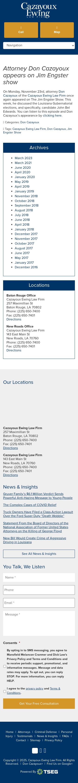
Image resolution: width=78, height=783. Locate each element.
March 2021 (23, 163)
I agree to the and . (33, 691)
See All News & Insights (39, 554)
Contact (21, 740)
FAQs (65, 736)
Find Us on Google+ (60, 764)
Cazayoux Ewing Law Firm (47, 96)
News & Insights (47, 736)
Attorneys (24, 732)
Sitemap (35, 740)
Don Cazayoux (29, 122)
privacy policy (34, 688)
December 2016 (26, 267)
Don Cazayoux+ (33, 764)
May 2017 (21, 258)
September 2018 (26, 205)
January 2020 (25, 177)
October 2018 (24, 201)
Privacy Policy (53, 740)
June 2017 (22, 253)
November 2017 (26, 239)
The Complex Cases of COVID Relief (29, 505)
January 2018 (24, 229)
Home (10, 732)
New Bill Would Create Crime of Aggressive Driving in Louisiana (34, 540)
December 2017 (26, 234)
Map (57, 30)
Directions (13, 319)
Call (21, 30)
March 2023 (23, 158)
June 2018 (22, 220)
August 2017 (24, 248)
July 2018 (21, 215)
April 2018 (22, 225)
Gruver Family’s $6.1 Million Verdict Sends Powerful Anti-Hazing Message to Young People (38, 496)
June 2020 (23, 168)
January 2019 (24, 191)
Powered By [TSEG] (39, 772)
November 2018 (26, 196)
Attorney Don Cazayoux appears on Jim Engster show (36, 75)
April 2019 (22, 187)
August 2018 (24, 210)
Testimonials (25, 736)
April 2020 (22, 172)
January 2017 (24, 263)
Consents (11, 643)
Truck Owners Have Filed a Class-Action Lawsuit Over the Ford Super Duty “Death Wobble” (38, 514)
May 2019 (21, 182)
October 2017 (24, 243)
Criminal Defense (46, 732)
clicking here (52, 115)
